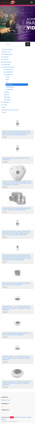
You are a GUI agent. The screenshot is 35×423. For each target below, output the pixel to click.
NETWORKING (7, 62)
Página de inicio (5, 400)
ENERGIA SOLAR (7, 54)
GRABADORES (10, 87)
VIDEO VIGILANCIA (8, 67)
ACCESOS (5, 59)
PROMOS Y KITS (6, 52)
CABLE (3, 107)
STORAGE (6, 94)
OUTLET (4, 112)
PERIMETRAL (6, 64)
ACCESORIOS (9, 89)
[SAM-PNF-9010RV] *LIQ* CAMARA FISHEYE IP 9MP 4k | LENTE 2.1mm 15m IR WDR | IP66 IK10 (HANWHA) (16, 358)
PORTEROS (6, 102)
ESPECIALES (9, 84)
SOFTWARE (7, 97)
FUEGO (5, 105)
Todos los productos (7, 49)
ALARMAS (6, 57)
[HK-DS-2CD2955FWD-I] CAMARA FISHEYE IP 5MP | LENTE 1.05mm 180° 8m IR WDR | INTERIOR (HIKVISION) (16, 383)
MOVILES (6, 92)
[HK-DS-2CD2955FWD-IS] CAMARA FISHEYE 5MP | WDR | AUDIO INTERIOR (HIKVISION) (16, 334)
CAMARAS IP (9, 74)
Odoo (12, 417)
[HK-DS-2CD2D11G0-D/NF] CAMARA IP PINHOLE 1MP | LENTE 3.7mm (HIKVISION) (16, 284)
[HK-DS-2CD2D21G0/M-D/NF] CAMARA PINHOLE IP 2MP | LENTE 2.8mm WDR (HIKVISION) (16, 209)
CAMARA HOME (8, 69)
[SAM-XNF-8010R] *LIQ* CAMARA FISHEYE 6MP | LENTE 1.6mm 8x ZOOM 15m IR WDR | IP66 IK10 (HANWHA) (16, 308)
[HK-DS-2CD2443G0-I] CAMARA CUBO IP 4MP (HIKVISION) (15, 159)
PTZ (7, 82)
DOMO (8, 77)
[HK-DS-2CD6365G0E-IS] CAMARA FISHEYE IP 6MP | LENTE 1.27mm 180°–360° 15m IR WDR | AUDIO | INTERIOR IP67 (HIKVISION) (16, 183)
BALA (7, 79)
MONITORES (7, 100)
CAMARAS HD (9, 72)
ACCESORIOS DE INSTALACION (10, 110)
